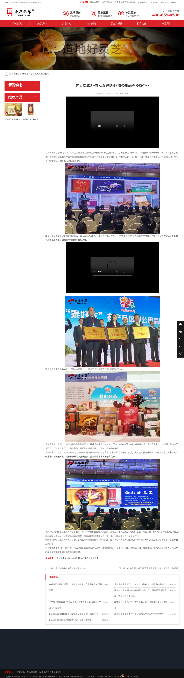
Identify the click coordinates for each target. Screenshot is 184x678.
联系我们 (174, 2)
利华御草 (24, 74)
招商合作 (141, 23)
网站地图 (143, 2)
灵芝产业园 (117, 23)
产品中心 (67, 23)
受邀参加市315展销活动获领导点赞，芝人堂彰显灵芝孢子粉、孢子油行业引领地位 (140, 593)
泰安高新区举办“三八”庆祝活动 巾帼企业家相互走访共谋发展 (141, 605)
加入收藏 (154, 2)
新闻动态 (92, 23)
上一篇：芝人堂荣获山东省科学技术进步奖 (66, 568)
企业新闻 (45, 74)
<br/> (112, 122)
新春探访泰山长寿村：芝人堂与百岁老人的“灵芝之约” (138, 614)
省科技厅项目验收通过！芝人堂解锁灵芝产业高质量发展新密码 (75, 587)
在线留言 (164, 2)
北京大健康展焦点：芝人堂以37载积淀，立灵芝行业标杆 (139, 584)
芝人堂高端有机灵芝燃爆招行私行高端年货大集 (70, 620)
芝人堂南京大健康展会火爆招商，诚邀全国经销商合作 (73, 614)
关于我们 (42, 23)
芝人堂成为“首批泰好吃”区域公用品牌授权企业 (77, 558)
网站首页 (17, 23)
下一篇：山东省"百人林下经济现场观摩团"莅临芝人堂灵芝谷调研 (148, 568)
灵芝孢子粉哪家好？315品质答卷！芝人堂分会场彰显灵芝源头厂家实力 (75, 605)
